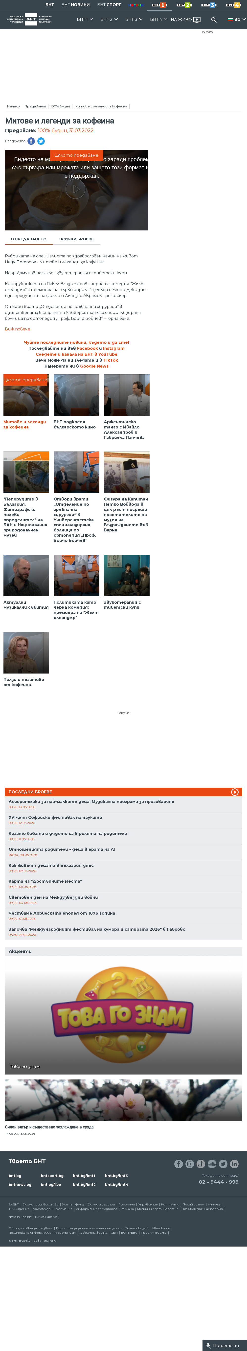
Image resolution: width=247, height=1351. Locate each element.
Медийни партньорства (157, 1209)
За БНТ (14, 1204)
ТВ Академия (19, 1209)
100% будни (60, 106)
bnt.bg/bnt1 (84, 1176)
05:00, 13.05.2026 (22, 1133)
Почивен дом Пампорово (202, 1209)
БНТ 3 (131, 19)
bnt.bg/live (51, 1184)
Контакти (170, 1204)
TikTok (110, 360)
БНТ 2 (106, 19)
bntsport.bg (52, 1176)
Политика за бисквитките (147, 1228)
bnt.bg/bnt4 (116, 1184)
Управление (148, 1204)
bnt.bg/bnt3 (116, 1176)
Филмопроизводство (40, 1204)
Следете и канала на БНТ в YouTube (76, 354)
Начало (13, 106)
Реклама (208, 31)
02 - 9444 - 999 (219, 1182)
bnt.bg (15, 1176)
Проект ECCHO (154, 1232)
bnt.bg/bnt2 (84, 1184)
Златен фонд (73, 1204)
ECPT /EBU (129, 1232)
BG (237, 19)
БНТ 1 (82, 19)
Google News (94, 366)
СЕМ (114, 1232)
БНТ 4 (156, 19)
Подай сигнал (193, 1204)
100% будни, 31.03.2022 (66, 130)
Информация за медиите (96, 1209)
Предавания (35, 106)
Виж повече (17, 329)
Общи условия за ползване (31, 1228)
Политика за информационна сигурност (42, 1232)
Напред (214, 1204)
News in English (20, 1217)
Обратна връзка (93, 1232)
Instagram (114, 348)
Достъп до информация (52, 1209)
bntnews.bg (20, 1184)
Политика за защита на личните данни (88, 1228)
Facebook (87, 348)
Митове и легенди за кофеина (101, 106)
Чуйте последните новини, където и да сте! (76, 342)
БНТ (49, 4)
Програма (126, 1204)
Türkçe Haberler (46, 1217)
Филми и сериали (101, 1204)
